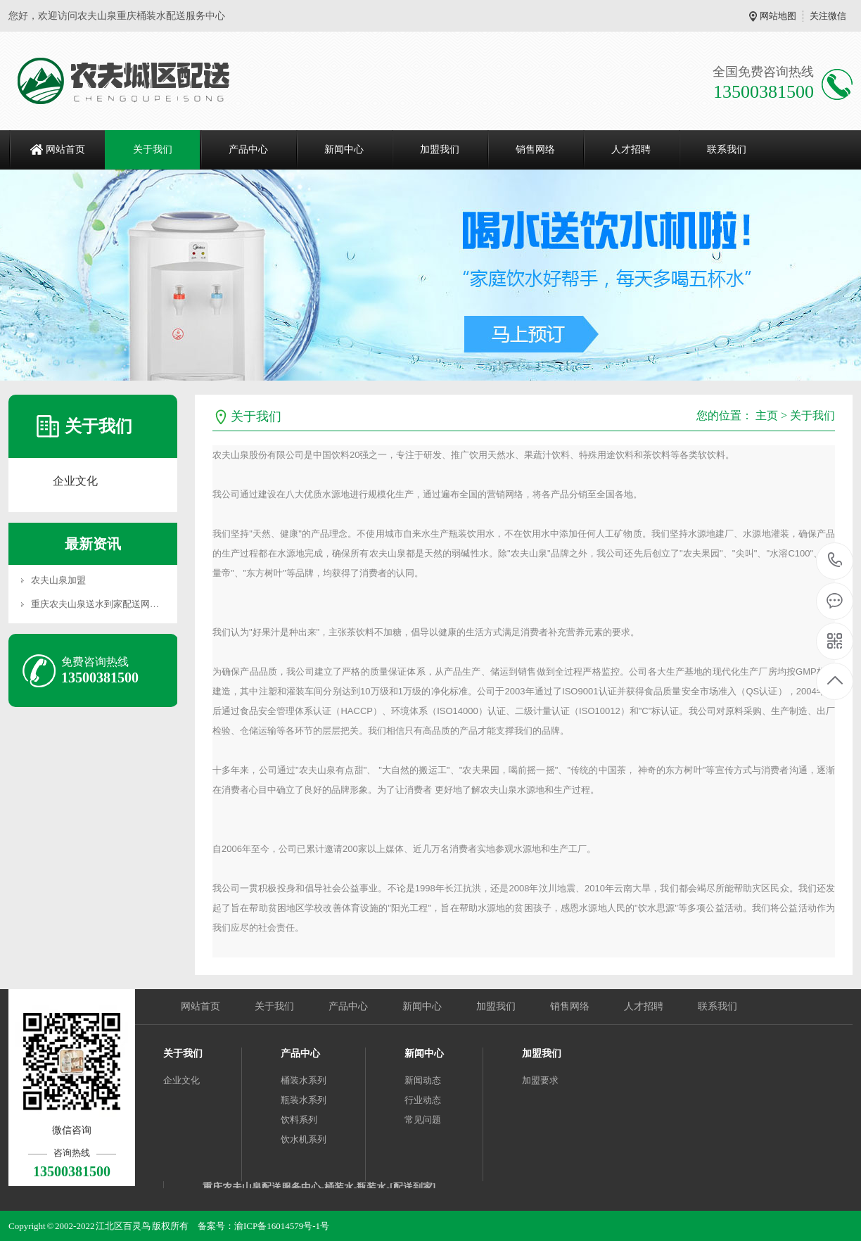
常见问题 (422, 1119)
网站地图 (778, 16)
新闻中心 (344, 149)
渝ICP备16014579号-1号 (281, 1226)
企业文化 (75, 481)
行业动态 (422, 1100)
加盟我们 (439, 149)
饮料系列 (299, 1119)
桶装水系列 (303, 1080)
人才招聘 (631, 149)
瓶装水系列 (303, 1100)
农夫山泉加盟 (58, 580)
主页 (766, 415)
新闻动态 (422, 1080)
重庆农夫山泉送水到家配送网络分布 (104, 604)
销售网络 (535, 149)
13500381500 (835, 560)
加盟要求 (540, 1080)
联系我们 (726, 149)
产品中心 (248, 149)
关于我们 (152, 149)
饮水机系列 (303, 1139)
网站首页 (65, 149)
